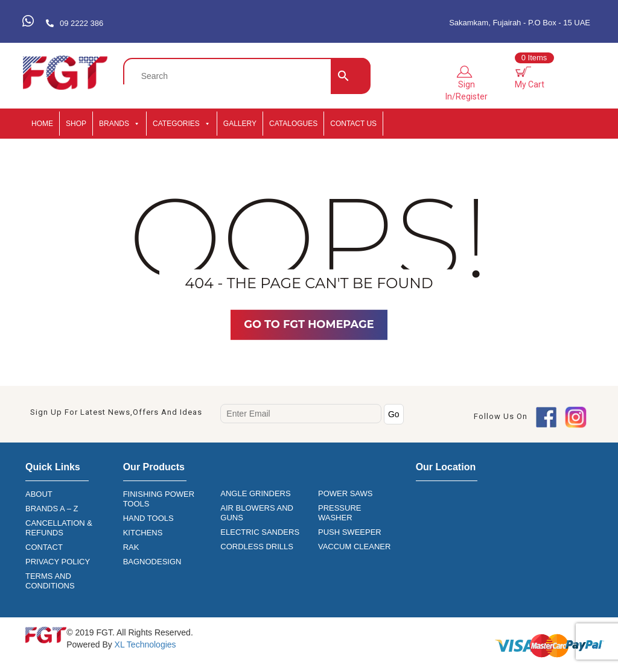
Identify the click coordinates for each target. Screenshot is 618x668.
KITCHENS (143, 532)
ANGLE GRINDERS (255, 493)
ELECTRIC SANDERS (259, 532)
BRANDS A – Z (51, 508)
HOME (42, 123)
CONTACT (44, 547)
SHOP (76, 123)
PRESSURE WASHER (340, 512)
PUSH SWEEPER (349, 532)
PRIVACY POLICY (57, 561)
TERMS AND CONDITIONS (50, 581)
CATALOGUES (293, 123)
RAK (131, 547)
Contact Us (353, 123)
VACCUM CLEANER (354, 546)
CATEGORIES (182, 124)
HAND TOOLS (148, 518)
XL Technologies (144, 644)
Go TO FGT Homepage (309, 324)
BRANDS (119, 124)
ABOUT (39, 494)
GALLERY (239, 123)
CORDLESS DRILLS (256, 546)
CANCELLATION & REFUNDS (58, 527)
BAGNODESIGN (152, 561)
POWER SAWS (345, 493)
